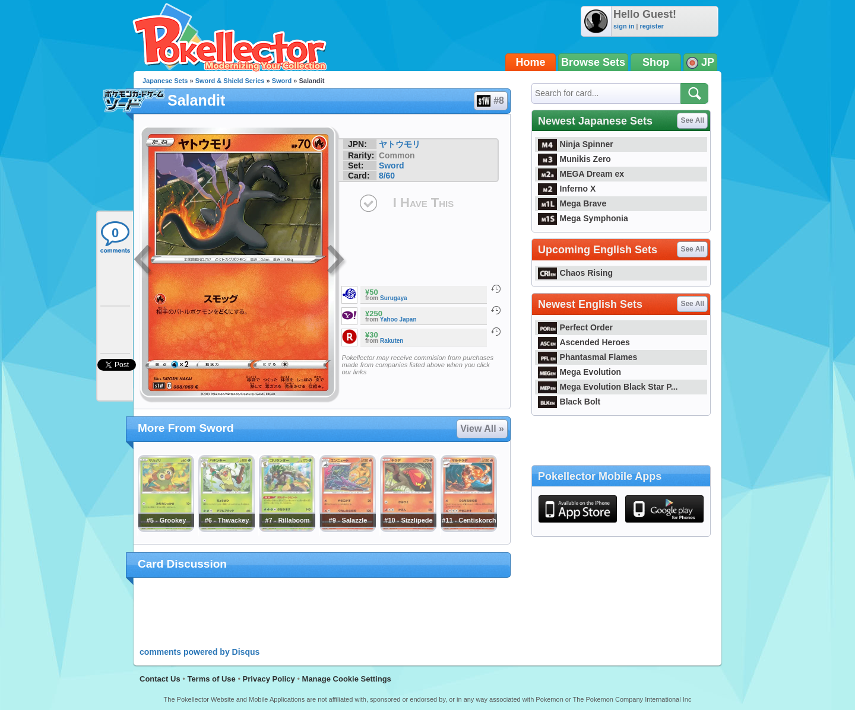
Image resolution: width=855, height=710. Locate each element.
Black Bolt (569, 401)
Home (531, 62)
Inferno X (567, 188)
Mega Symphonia (583, 218)
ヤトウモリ (399, 144)
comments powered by (199, 652)
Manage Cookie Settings (346, 678)
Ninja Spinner (575, 144)
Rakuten (391, 341)
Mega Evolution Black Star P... (608, 386)
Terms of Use (211, 678)
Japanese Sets (165, 80)
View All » (482, 429)
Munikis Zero (574, 159)
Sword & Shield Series (230, 80)
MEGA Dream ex (581, 174)
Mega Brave (572, 203)
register (651, 26)
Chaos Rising (575, 273)
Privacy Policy (269, 678)
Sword (282, 80)
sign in (623, 26)
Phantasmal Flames (587, 357)
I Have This (423, 202)
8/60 (387, 175)
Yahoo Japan (398, 319)
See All (692, 120)
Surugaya (393, 298)
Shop (655, 62)
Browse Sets (593, 62)
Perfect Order (575, 327)
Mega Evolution (579, 372)
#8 (490, 100)
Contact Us (160, 678)
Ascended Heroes (584, 342)
